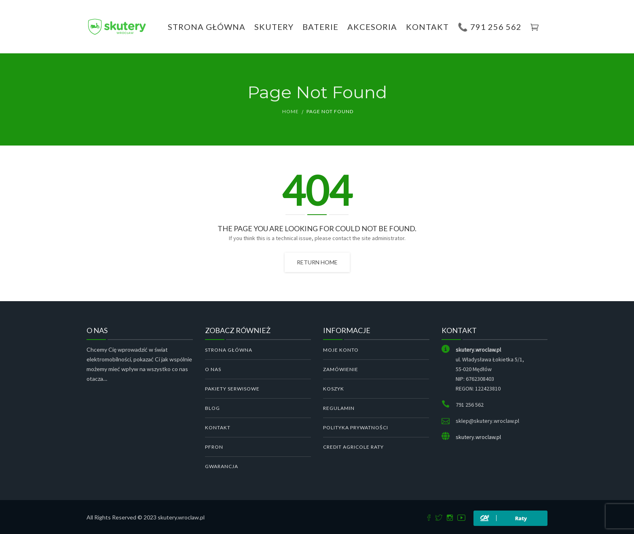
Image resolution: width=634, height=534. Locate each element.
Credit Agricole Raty (353, 447)
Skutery (274, 27)
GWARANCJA (221, 466)
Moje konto (341, 350)
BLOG (212, 408)
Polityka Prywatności (355, 427)
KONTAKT (427, 27)
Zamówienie (340, 369)
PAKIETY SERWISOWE (232, 389)
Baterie (320, 27)
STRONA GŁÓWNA (228, 350)
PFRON (214, 447)
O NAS (213, 369)
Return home (317, 262)
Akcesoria (372, 27)
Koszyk (333, 389)
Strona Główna (206, 27)
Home (290, 111)
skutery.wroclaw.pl (478, 437)
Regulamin (339, 408)
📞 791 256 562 (490, 27)
